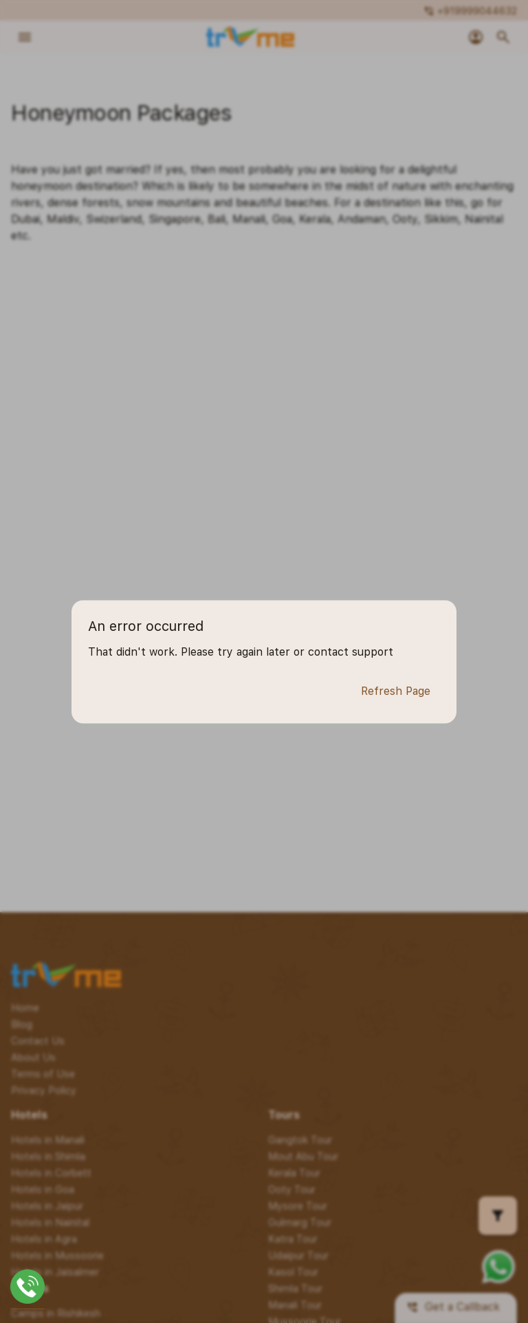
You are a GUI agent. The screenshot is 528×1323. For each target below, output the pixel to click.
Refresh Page (395, 691)
